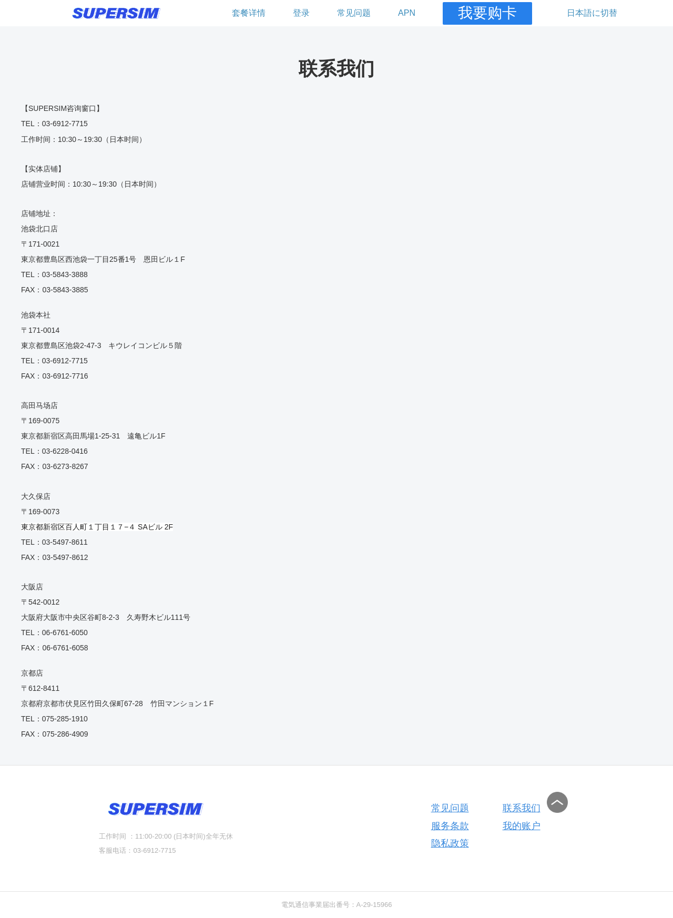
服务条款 (450, 826)
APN (406, 12)
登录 (301, 12)
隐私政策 (450, 843)
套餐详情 (249, 12)
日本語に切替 (592, 12)
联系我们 (522, 808)
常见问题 (354, 12)
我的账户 (522, 826)
